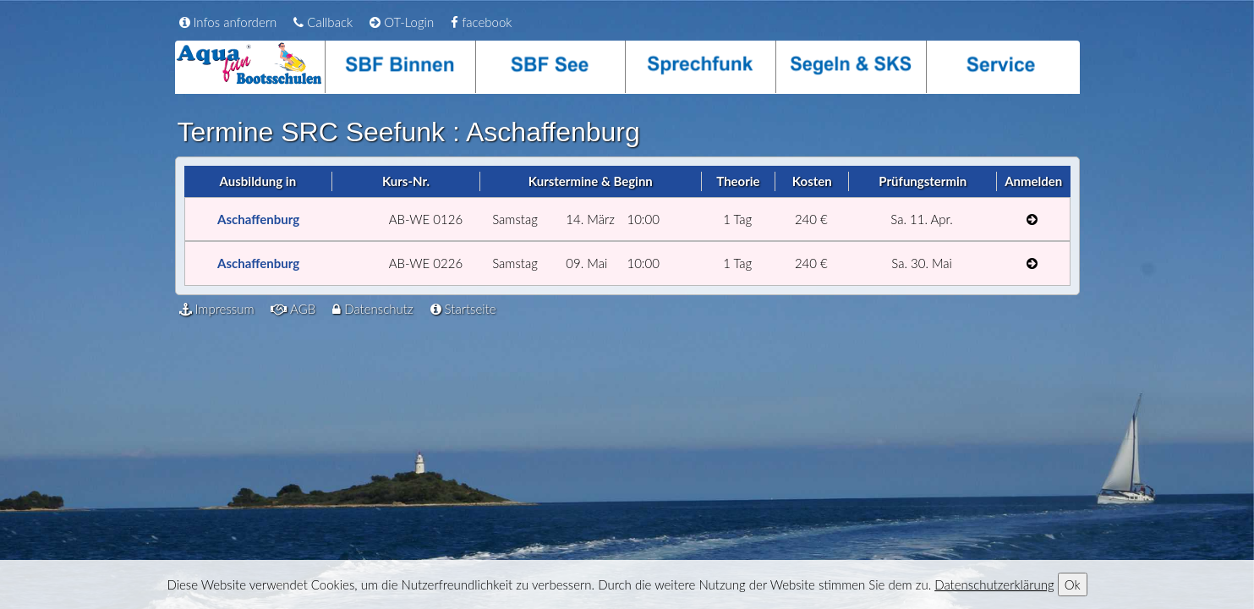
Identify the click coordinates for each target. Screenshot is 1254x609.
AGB (293, 308)
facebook (481, 22)
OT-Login (402, 22)
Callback (323, 22)
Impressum (217, 308)
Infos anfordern (228, 22)
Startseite (463, 308)
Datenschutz (372, 308)
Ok (1073, 584)
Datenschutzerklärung (994, 584)
